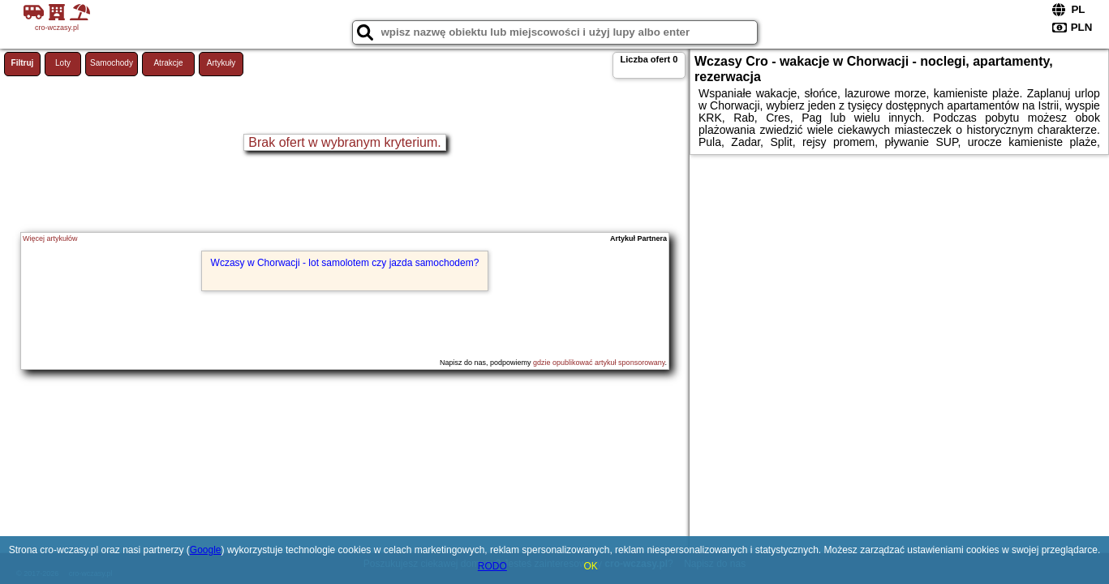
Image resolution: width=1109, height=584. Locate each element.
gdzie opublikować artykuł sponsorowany (598, 363)
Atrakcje (168, 62)
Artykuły (221, 62)
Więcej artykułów (50, 238)
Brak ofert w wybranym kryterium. (344, 142)
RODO (492, 566)
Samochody (111, 62)
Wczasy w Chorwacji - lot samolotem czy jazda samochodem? (345, 262)
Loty (63, 62)
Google (205, 550)
